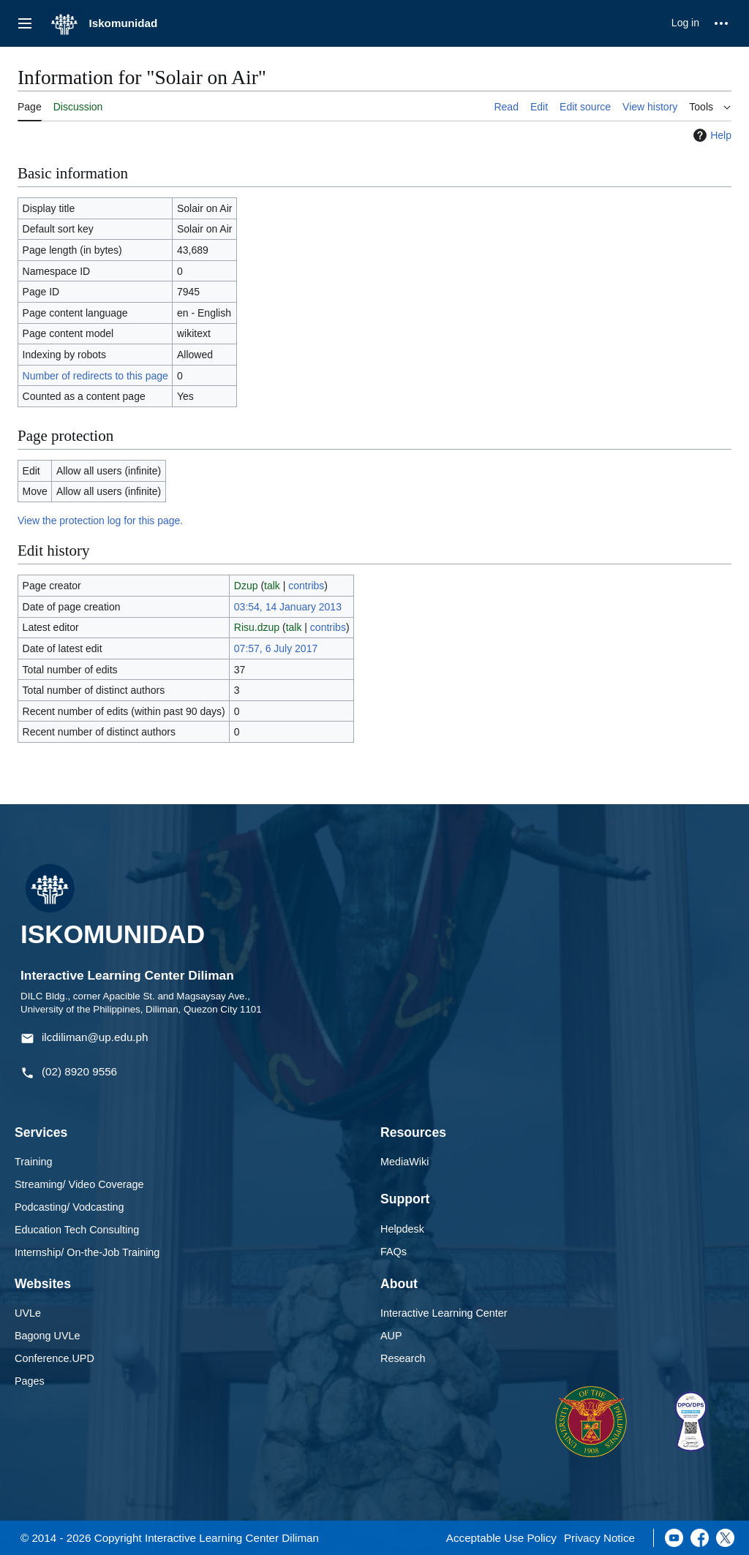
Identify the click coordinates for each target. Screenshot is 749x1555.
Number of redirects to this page (95, 376)
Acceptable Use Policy (501, 1538)
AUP (391, 1336)
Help (710, 135)
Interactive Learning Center (444, 1313)
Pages (30, 1381)
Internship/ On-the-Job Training (87, 1252)
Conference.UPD (54, 1358)
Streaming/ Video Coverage (79, 1184)
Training (33, 1162)
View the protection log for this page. (100, 520)
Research (403, 1358)
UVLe (28, 1313)
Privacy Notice (599, 1538)
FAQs (393, 1251)
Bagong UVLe (47, 1336)
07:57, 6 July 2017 (275, 648)
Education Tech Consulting (77, 1230)
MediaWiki (404, 1162)
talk (272, 585)
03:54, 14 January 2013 (288, 607)
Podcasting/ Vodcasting (69, 1207)
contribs (306, 585)
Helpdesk (402, 1229)
